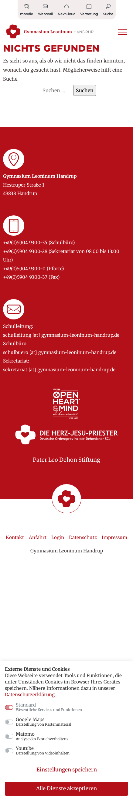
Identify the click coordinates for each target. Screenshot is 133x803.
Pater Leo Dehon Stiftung (66, 459)
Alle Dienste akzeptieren (66, 788)
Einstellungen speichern (66, 769)
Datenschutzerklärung (30, 694)
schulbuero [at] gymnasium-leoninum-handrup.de (59, 352)
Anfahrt (37, 537)
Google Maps (43, 721)
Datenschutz (83, 537)
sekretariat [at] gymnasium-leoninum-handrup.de (59, 370)
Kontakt (15, 537)
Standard (49, 707)
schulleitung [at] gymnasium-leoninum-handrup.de (61, 335)
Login (57, 537)
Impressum (114, 537)
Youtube (43, 750)
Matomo (42, 736)
